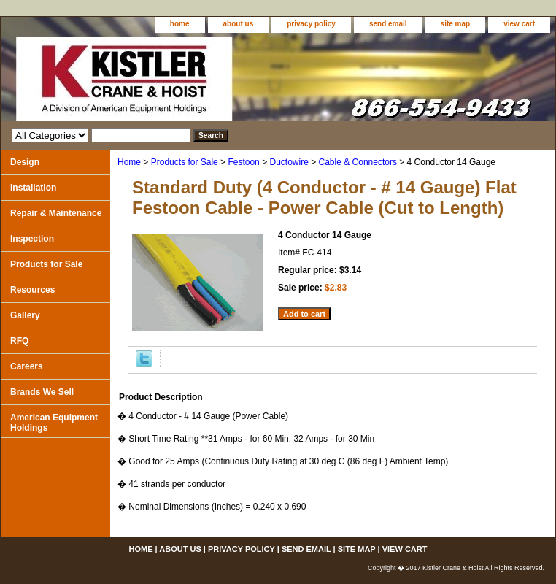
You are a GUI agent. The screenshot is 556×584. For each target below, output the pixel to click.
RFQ (19, 341)
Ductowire (288, 162)
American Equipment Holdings (54, 422)
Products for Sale (184, 162)
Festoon (243, 162)
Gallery (25, 315)
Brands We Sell (42, 392)
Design (24, 162)
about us (238, 24)
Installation (33, 187)
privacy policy (311, 24)
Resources (32, 290)
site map (456, 24)
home (180, 24)
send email (388, 24)
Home (129, 162)
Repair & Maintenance (55, 213)
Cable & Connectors (358, 162)
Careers (26, 366)
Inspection (32, 239)
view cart (519, 24)
